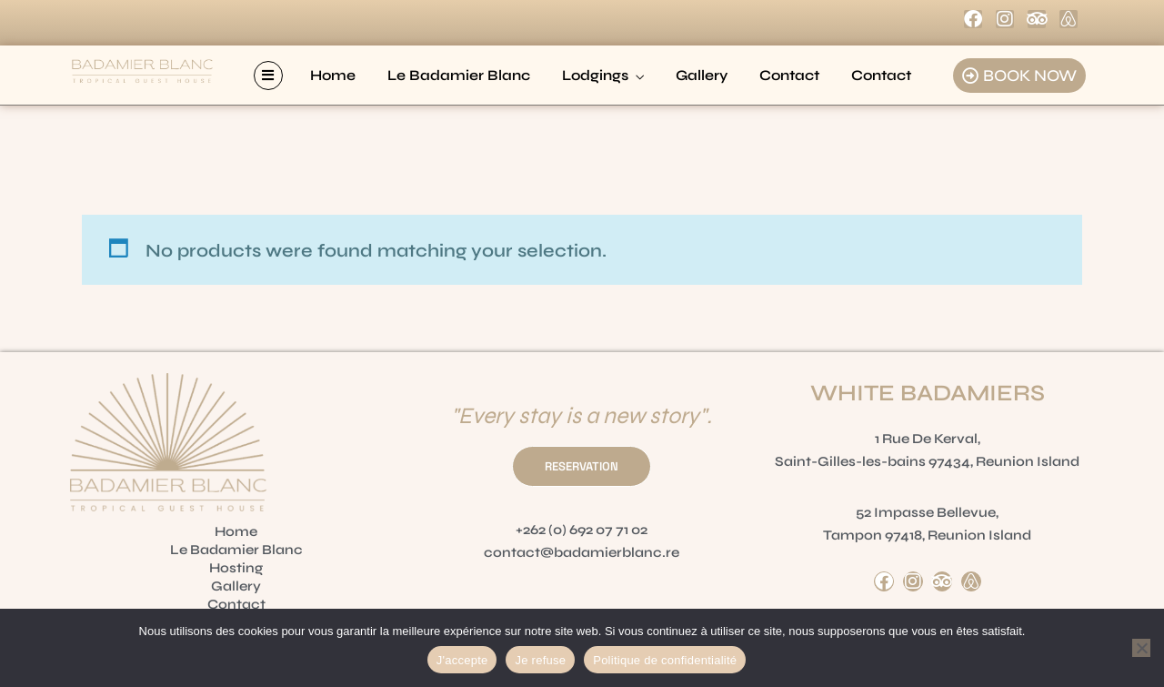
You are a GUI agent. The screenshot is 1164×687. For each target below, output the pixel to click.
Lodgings (595, 75)
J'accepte (462, 660)
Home (333, 75)
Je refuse (540, 660)
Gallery (702, 75)
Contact (789, 75)
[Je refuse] (1141, 648)
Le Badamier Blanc (458, 75)
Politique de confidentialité (665, 660)
